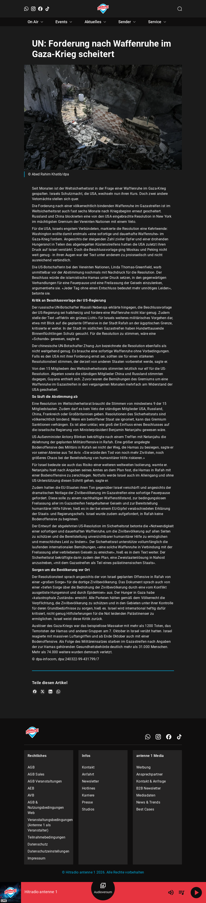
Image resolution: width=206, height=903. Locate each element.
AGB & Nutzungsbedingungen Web (46, 807)
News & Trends (148, 802)
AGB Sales (36, 774)
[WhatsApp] (26, 9)
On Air (36, 21)
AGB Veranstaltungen (45, 781)
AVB (31, 795)
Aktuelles (96, 21)
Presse (87, 802)
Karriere (88, 795)
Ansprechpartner (149, 774)
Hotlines (88, 788)
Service (157, 21)
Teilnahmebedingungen (46, 837)
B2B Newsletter (148, 788)
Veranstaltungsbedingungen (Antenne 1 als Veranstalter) (49, 825)
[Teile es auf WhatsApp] (58, 691)
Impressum (37, 858)
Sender (127, 21)
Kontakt (88, 767)
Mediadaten (145, 795)
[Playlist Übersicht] (181, 892)
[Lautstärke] (170, 892)
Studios (88, 809)
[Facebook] (40, 9)
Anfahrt (88, 774)
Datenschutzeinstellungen (48, 851)
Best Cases (145, 809)
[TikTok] (47, 9)
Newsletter (90, 781)
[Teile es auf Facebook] (34, 691)
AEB (31, 788)
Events (64, 21)
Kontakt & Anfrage (151, 781)
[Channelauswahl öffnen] (180, 8)
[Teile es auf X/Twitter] (42, 691)
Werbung (143, 767)
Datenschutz (38, 844)
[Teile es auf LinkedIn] (50, 691)
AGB (31, 767)
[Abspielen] (196, 892)
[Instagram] (33, 9)
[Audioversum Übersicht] (103, 888)
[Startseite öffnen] (103, 9)
